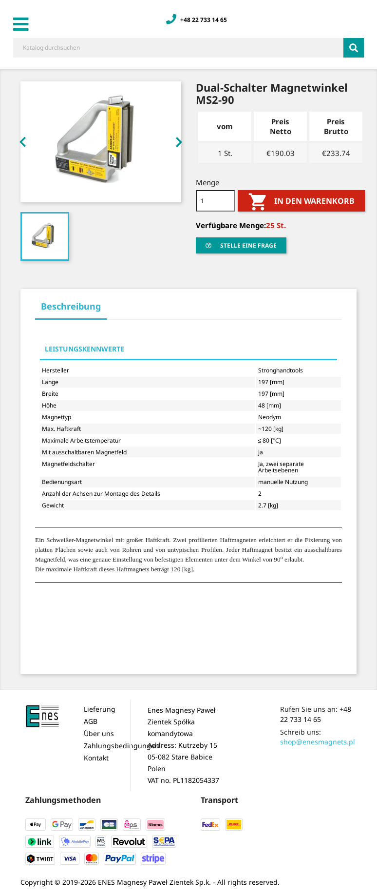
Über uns (99, 733)
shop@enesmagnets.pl (317, 741)
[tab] (71, 309)
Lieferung (99, 709)
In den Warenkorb (301, 202)
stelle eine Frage (241, 245)
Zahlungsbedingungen (121, 745)
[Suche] (178, 48)
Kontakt (96, 757)
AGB (90, 721)
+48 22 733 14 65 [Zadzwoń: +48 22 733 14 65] (196, 20)
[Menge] (215, 201)
